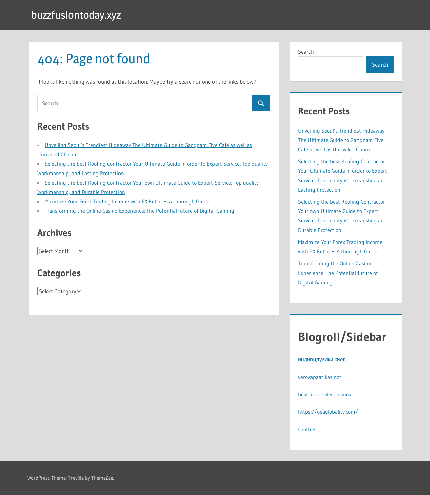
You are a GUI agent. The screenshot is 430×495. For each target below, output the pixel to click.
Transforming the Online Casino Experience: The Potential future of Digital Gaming (139, 210)
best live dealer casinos (324, 394)
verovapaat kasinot (319, 377)
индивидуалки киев (322, 359)
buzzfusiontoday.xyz (76, 14)
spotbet (307, 429)
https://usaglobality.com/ (328, 411)
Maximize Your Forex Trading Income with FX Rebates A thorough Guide (127, 201)
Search (306, 51)
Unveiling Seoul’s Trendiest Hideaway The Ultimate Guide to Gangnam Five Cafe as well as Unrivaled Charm (341, 140)
